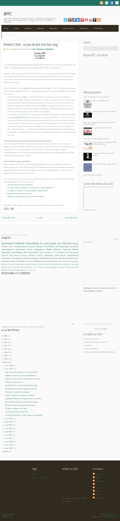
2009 (6, 356)
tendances (32, 255)
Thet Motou (98, 487)
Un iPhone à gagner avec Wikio (16, 409)
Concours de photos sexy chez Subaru (104, 154)
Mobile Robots (58, 264)
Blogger (104, 329)
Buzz (11, 246)
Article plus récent (8, 218)
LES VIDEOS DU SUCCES (39, 477)
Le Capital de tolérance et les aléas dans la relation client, (28, 191)
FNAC (25, 97)
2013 (5, 342)
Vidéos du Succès (69, 28)
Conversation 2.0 (21, 261)
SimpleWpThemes (113, 514)
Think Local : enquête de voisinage (17, 392)
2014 (5, 339)
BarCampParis (66, 261)
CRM (34, 49)
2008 (6, 359)
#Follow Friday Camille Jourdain (104, 112)
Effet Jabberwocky (27, 267)
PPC (96, 484)
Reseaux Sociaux (36, 246)
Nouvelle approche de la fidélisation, (20, 185)
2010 (5, 352)
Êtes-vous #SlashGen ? (101, 101)
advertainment (8, 249)
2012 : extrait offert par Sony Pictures (96, 97)
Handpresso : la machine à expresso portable (21, 389)
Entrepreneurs (6, 258)
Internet (40, 255)
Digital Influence (54, 249)
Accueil (39, 218)
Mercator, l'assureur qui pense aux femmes (20, 405)
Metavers (68, 249)
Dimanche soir (9, 35)
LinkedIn (61, 258)
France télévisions (35, 261)
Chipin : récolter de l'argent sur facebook (19, 395)
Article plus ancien (71, 218)
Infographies (53, 28)
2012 (5, 346)
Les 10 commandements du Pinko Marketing (99, 352)
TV (54, 252)
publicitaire (67, 264)
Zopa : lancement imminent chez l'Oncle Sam (21, 372)
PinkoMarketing (72, 255)
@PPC (8, 14)
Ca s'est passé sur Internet (56, 243)
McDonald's (69, 258)
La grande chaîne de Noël (102, 128)
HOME (34, 474)
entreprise (49, 252)
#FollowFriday (98, 28)
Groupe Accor (26, 117)
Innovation (40, 28)
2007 (6, 362)
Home (6, 28)
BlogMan (98, 477)
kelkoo (43, 106)
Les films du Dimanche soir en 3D (95, 342)
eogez (97, 494)
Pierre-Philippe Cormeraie (93, 291)
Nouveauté (41, 264)
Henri (6, 164)
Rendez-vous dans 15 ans (14, 382)
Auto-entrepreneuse (101, 474)
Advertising (33, 243)
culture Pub (49, 264)
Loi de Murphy (38, 267)
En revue (16, 28)
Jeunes (76, 258)
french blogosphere (36, 249)
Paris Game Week (31, 270)
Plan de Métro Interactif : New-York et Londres (21, 402)
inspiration (74, 261)
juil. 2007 (9, 428)
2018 (5, 336)
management (35, 258)
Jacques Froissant (32, 264)
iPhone (75, 243)
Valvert (97, 491)
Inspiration (28, 28)
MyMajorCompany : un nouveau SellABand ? (20, 376)
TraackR (47, 267)
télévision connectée (8, 264)
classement (21, 249)
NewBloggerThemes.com (111, 516)
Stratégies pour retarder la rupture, (20, 194)
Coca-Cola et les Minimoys (92, 175)
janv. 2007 (9, 448)
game (42, 252)
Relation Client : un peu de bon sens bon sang (31, 44)
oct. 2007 (9, 418)
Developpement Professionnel (67, 252)
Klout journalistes (31, 252)
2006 (6, 452)
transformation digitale (18, 270)
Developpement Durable (21, 258)
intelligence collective (58, 267)
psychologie (17, 252)
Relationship (49, 49)
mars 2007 (9, 442)
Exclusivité (54, 258)
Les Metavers (88, 345)
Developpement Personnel (67, 246)
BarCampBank (45, 258)
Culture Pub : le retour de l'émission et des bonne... (23, 379)
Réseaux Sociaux (21, 255)
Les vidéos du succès (90, 339)
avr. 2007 (9, 438)
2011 (5, 349)
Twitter (5, 246)
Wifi (60, 261)
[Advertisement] (15, 231)
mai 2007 (9, 435)
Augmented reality (8, 261)
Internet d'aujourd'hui (50, 261)
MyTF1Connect (6, 270)
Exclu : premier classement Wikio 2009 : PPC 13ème (105, 143)
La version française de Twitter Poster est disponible (23, 415)
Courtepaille (15, 117)
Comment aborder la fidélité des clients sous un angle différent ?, (31, 188)
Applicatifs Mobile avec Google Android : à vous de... (23, 399)
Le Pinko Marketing (90, 349)
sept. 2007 (9, 422)
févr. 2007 (9, 445)
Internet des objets (72, 267)
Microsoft (5, 255)
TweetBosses (84, 28)
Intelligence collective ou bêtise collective (98, 288)
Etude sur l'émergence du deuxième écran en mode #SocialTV (99, 123)
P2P (12, 255)
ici (42, 327)
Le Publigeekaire (100, 481)
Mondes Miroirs (20, 264)
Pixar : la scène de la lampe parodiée (96, 139)
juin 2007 (9, 432)
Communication (21, 246)
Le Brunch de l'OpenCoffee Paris (16, 412)
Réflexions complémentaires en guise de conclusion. (26, 197)
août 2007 (9, 425)
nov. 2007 (9, 369)
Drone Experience (14, 267)
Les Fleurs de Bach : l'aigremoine (104, 164)
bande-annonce (61, 255)
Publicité (20, 243)
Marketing (40, 49)
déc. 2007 (9, 366)
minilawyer (98, 498)
